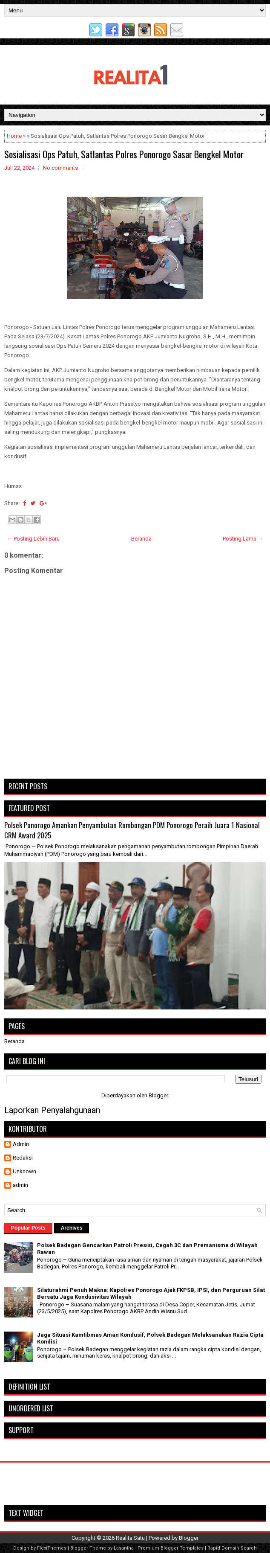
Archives (72, 1228)
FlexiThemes (51, 1548)
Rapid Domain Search (232, 1548)
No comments (60, 168)
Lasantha (124, 1548)
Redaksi (23, 1158)
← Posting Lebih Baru (33, 538)
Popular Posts (28, 1228)
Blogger (158, 1095)
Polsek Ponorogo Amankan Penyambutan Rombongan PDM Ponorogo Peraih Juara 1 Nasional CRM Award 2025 (132, 830)
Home (14, 136)
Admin (21, 1144)
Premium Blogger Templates (171, 1548)
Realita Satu (130, 1538)
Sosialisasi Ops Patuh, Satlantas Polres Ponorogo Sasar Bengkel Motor (124, 154)
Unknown (24, 1171)
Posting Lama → (243, 538)
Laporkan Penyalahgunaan (52, 1110)
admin (20, 1185)
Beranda (141, 538)
